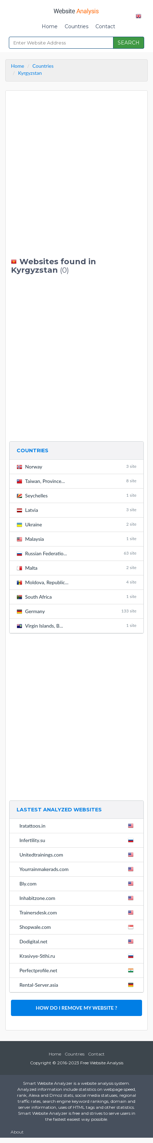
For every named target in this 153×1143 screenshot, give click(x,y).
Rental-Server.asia (77, 984)
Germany (76, 611)
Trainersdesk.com (77, 912)
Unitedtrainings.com (77, 854)
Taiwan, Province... (76, 481)
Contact (105, 26)
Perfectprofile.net (77, 970)
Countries (76, 26)
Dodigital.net (77, 941)
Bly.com (77, 883)
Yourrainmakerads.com (77, 869)
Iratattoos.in (77, 825)
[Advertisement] (76, 174)
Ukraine (76, 524)
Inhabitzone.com (77, 898)
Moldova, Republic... (76, 582)
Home (50, 26)
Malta (76, 567)
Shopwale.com (77, 927)
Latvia (76, 510)
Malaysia (76, 539)
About (17, 1132)
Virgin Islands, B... (76, 625)
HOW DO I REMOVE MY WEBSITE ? (76, 1008)
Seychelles (76, 495)
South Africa (76, 596)
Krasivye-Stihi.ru (77, 956)
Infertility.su (77, 840)
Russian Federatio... (76, 553)
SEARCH (129, 43)
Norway (76, 466)
